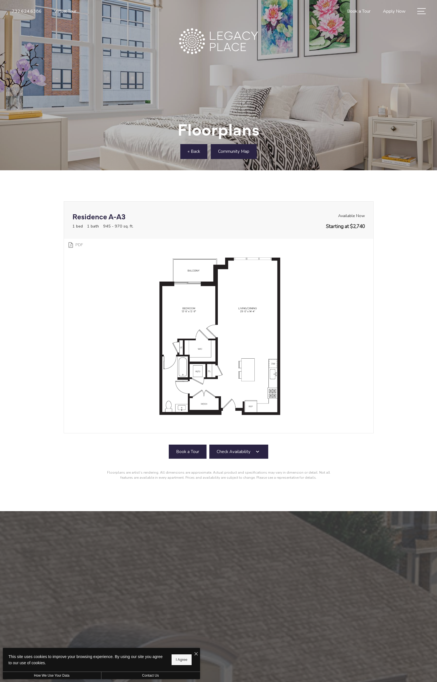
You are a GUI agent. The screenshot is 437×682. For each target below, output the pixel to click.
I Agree (181, 659)
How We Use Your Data (52, 675)
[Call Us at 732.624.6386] (26, 11)
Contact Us (150, 675)
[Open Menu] (421, 11)
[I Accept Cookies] (196, 654)
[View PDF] (75, 245)
